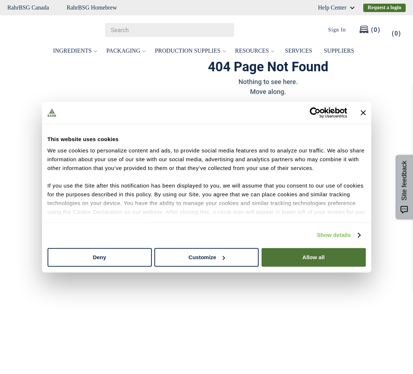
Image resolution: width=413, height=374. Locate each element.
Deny (99, 257)
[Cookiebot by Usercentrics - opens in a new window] (315, 112)
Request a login (384, 7)
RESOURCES (255, 51)
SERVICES (298, 51)
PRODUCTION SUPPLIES (190, 51)
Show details (334, 235)
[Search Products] (225, 30)
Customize (206, 257)
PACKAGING (126, 51)
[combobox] (169, 30)
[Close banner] (363, 112)
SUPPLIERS (339, 51)
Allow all (314, 257)
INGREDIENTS (75, 51)
